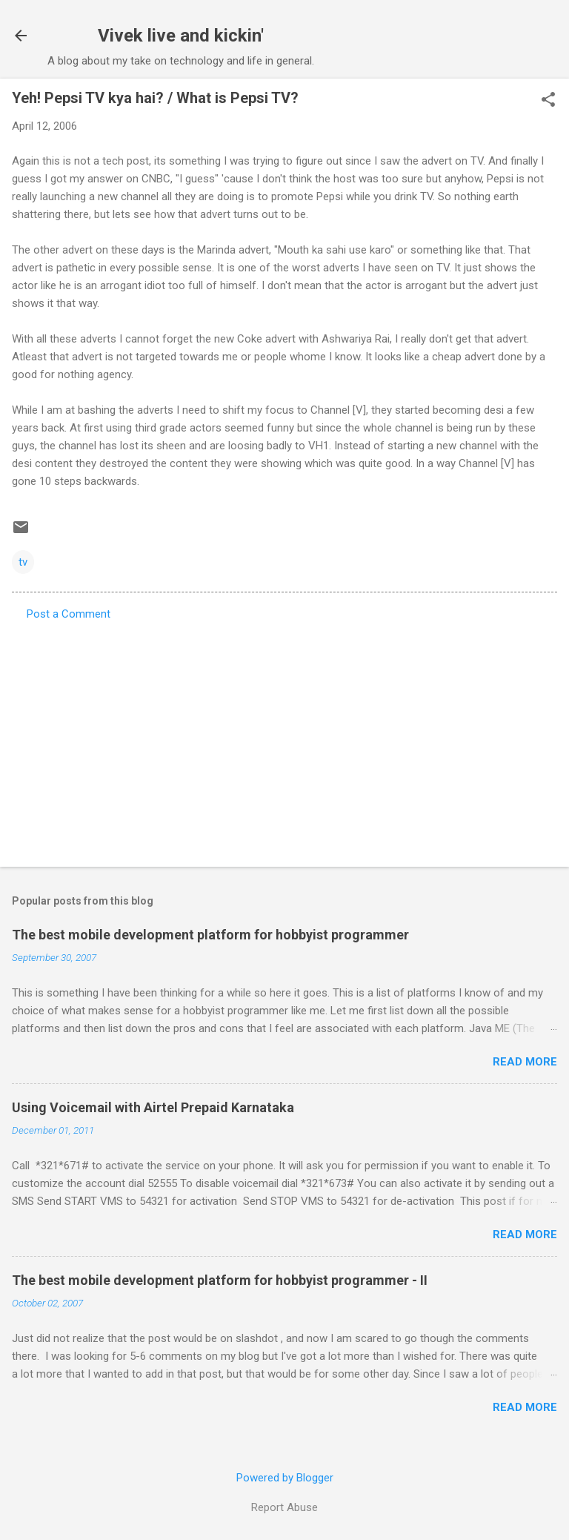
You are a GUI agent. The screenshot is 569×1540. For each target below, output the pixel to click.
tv (23, 562)
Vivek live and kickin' (181, 35)
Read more (525, 1061)
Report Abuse (284, 1507)
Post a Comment (68, 614)
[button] (548, 100)
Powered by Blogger (284, 1477)
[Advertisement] (284, 739)
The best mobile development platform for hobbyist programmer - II (219, 1280)
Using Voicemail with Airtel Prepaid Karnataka (153, 1107)
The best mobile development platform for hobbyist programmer (210, 934)
